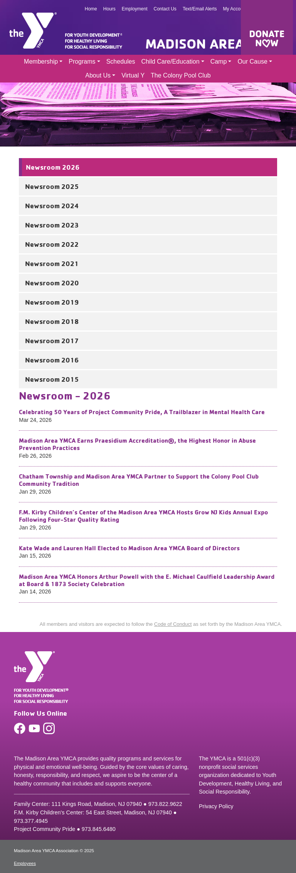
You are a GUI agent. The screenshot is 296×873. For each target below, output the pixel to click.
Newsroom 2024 (52, 205)
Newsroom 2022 (52, 244)
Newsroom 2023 (52, 225)
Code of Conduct (173, 624)
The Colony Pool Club (181, 75)
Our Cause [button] (252, 61)
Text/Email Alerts (200, 9)
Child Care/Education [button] (170, 61)
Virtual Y (133, 75)
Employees (25, 863)
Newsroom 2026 (52, 167)
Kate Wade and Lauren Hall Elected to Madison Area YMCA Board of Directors (129, 548)
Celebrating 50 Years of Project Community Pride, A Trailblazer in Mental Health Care (142, 412)
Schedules (120, 61)
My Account (235, 9)
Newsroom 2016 (52, 360)
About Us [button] (98, 75)
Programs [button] (82, 61)
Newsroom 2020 (52, 282)
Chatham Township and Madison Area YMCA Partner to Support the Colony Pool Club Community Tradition (139, 479)
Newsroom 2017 (52, 340)
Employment (135, 9)
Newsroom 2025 (52, 186)
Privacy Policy (216, 806)
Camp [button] (218, 61)
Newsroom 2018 (52, 321)
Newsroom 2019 (52, 302)
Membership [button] (41, 61)
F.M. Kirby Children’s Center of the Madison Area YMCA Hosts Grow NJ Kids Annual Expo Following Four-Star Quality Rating (143, 515)
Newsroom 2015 (52, 379)
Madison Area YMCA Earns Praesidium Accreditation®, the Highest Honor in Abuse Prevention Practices (137, 444)
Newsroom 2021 (52, 263)
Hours (109, 9)
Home (91, 9)
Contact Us (165, 9)
